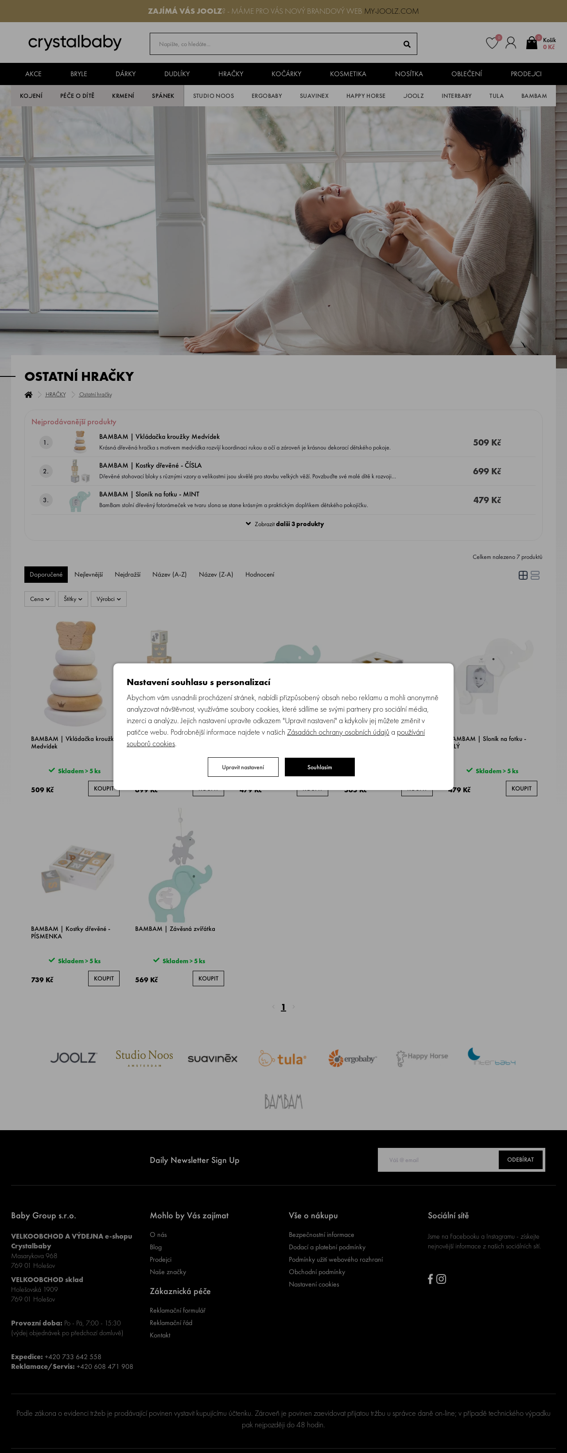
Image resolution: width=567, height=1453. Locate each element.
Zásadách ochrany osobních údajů (338, 732)
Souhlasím (319, 767)
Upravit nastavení (243, 767)
